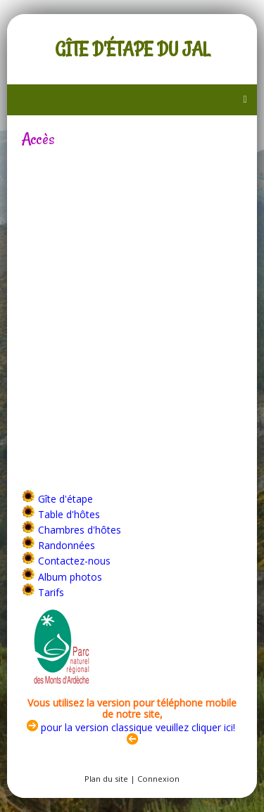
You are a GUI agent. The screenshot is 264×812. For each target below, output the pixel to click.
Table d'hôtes (69, 514)
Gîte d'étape (65, 498)
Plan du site (106, 778)
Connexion (158, 778)
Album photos (70, 577)
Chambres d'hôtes (79, 529)
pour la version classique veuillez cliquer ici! (131, 727)
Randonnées (66, 545)
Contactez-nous (74, 560)
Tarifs (51, 592)
